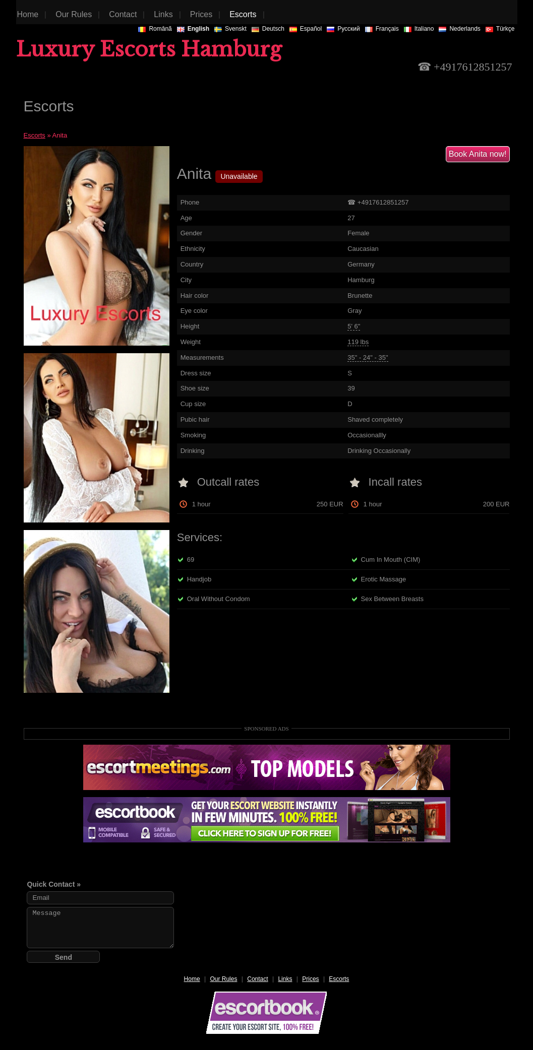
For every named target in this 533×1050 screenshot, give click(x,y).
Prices (310, 978)
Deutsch (268, 28)
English (193, 28)
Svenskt (230, 28)
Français (382, 28)
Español (305, 28)
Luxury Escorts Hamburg (149, 49)
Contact (257, 978)
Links (285, 978)
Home (192, 978)
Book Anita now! (478, 154)
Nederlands (459, 28)
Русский (343, 28)
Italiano (419, 28)
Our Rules (223, 978)
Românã (154, 28)
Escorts (34, 135)
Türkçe (500, 28)
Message (100, 927)
